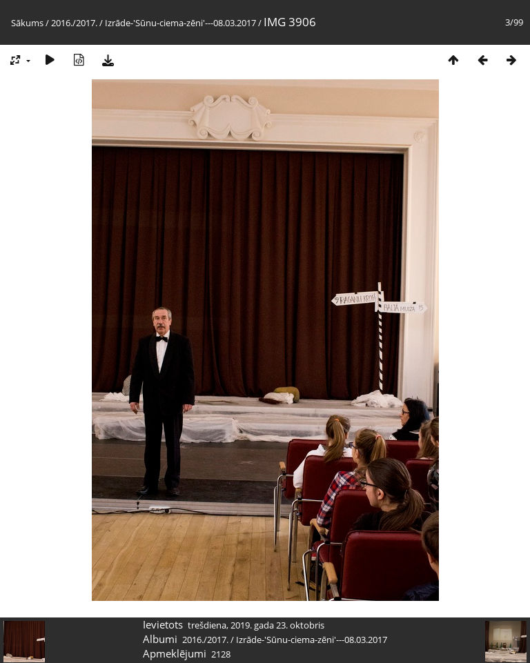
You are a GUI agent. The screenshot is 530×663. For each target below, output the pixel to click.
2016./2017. (74, 23)
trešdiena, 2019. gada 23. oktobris (256, 625)
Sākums (27, 23)
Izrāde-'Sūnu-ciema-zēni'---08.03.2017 (180, 23)
